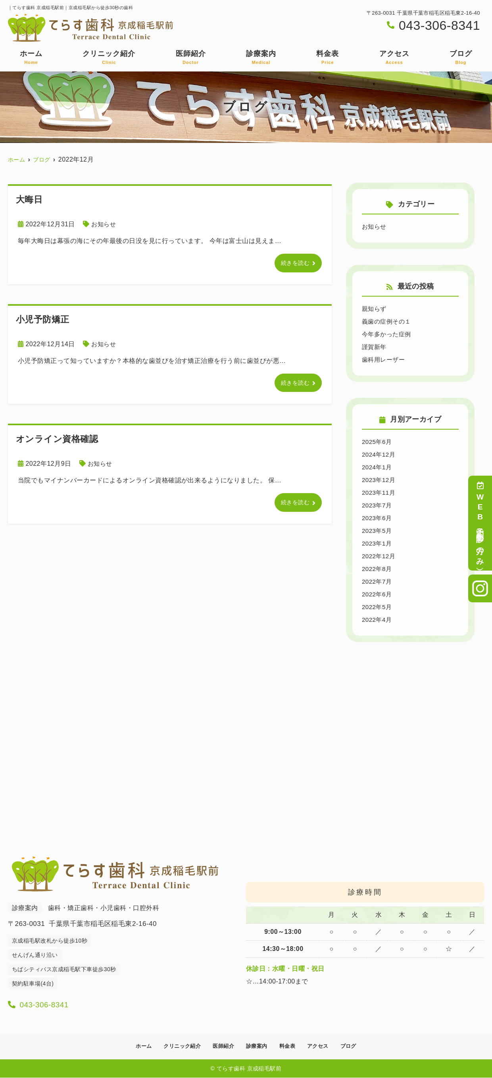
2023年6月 (378, 518)
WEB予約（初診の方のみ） (480, 523)
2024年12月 (379, 454)
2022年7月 (378, 581)
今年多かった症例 (388, 334)
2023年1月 (378, 543)
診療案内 (261, 58)
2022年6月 (378, 594)
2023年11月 (379, 492)
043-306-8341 (60, 1003)
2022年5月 (378, 607)
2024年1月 (378, 467)
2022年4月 (378, 619)
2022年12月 (379, 556)
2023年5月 (378, 530)
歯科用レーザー (384, 359)
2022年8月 (378, 568)
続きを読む (293, 263)
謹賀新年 (375, 346)
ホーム (31, 58)
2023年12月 (379, 479)
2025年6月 (378, 441)
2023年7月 (378, 505)
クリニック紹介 (109, 58)
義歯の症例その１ (388, 321)
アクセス (394, 58)
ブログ (461, 58)
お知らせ (104, 224)
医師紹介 (191, 58)
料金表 (327, 58)
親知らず (375, 308)
